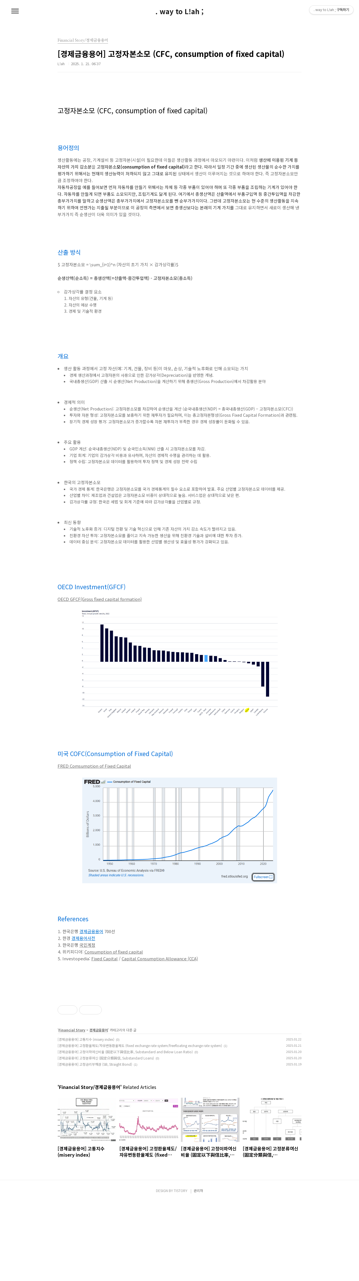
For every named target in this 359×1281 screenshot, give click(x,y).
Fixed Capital (104, 958)
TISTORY (180, 1269)
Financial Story (71, 1109)
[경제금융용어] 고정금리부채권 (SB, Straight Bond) (95, 1143)
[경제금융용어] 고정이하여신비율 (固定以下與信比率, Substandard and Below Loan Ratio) (125, 1131)
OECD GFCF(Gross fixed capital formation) (100, 599)
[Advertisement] (179, 1029)
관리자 (198, 1269)
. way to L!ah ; (179, 11)
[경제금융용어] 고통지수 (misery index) (86, 1118)
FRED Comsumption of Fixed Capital (94, 766)
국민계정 (87, 945)
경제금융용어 (91, 931)
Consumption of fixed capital (114, 952)
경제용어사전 (83, 938)
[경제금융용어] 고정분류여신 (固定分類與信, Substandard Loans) (106, 1137)
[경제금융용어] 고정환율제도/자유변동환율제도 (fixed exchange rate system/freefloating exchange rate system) (140, 1124)
